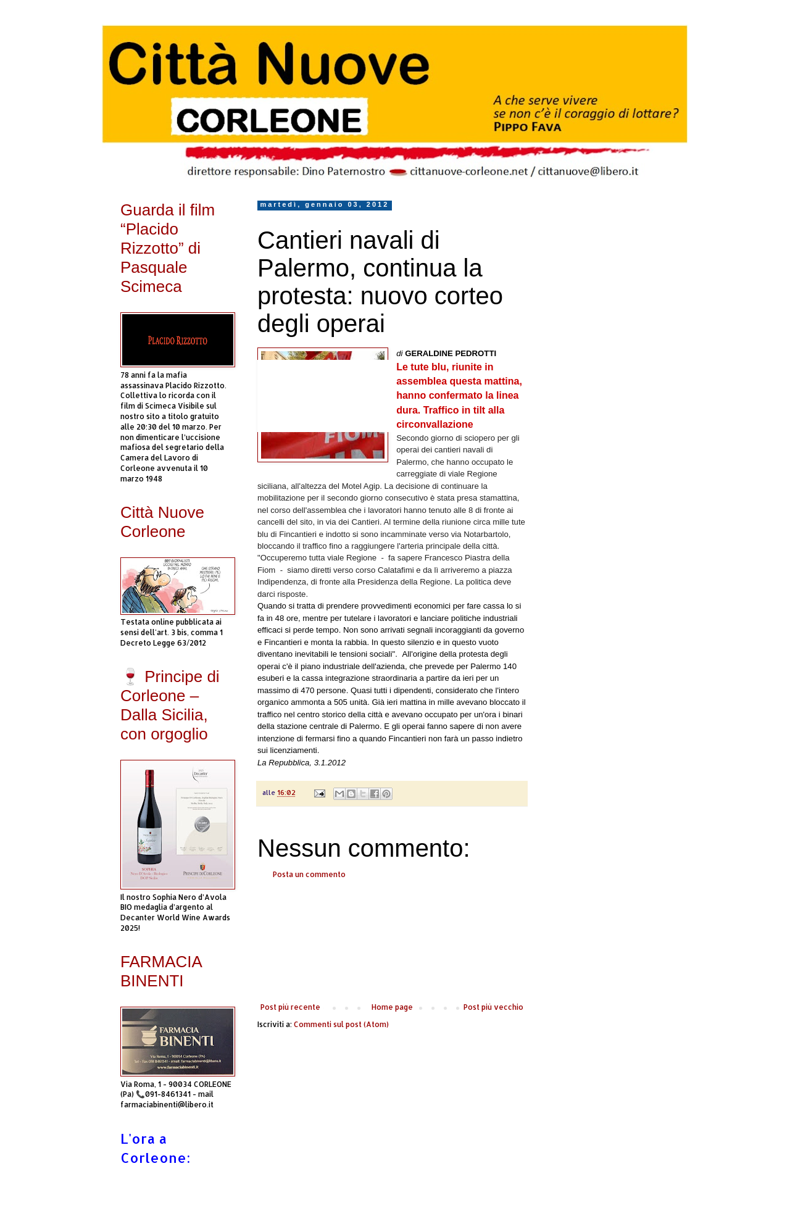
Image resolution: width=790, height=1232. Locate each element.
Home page (392, 1007)
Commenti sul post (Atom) (341, 1024)
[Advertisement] (391, 941)
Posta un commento (309, 874)
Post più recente (290, 1007)
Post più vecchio (493, 1007)
